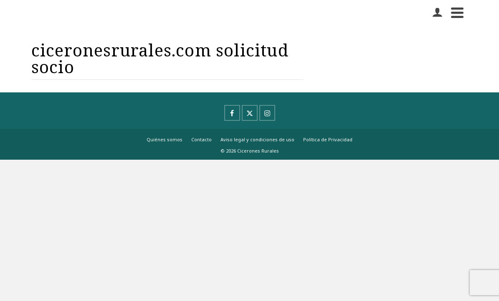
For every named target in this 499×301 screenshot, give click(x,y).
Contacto (374, 21)
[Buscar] (459, 21)
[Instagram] (267, 156)
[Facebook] (232, 156)
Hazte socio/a (255, 55)
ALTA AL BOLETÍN (361, 55)
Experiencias (189, 55)
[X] (250, 156)
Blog (307, 55)
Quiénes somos (164, 183)
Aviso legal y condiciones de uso (257, 183)
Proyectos (129, 55)
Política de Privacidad (327, 183)
